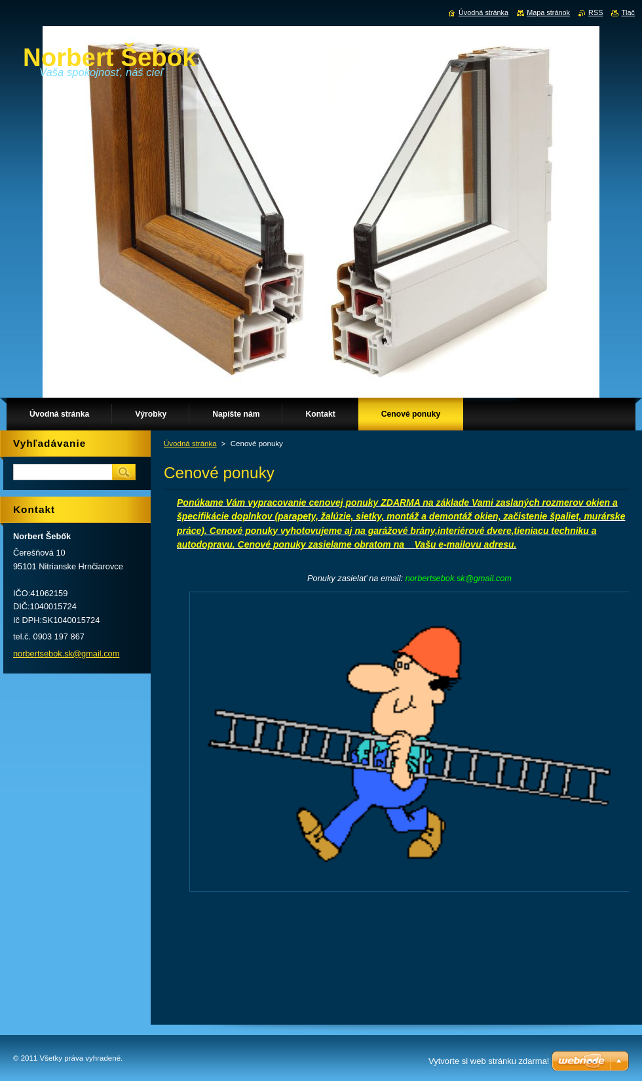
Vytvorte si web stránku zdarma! (488, 1061)
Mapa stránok (548, 12)
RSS (595, 12)
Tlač (628, 12)
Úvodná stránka (190, 443)
